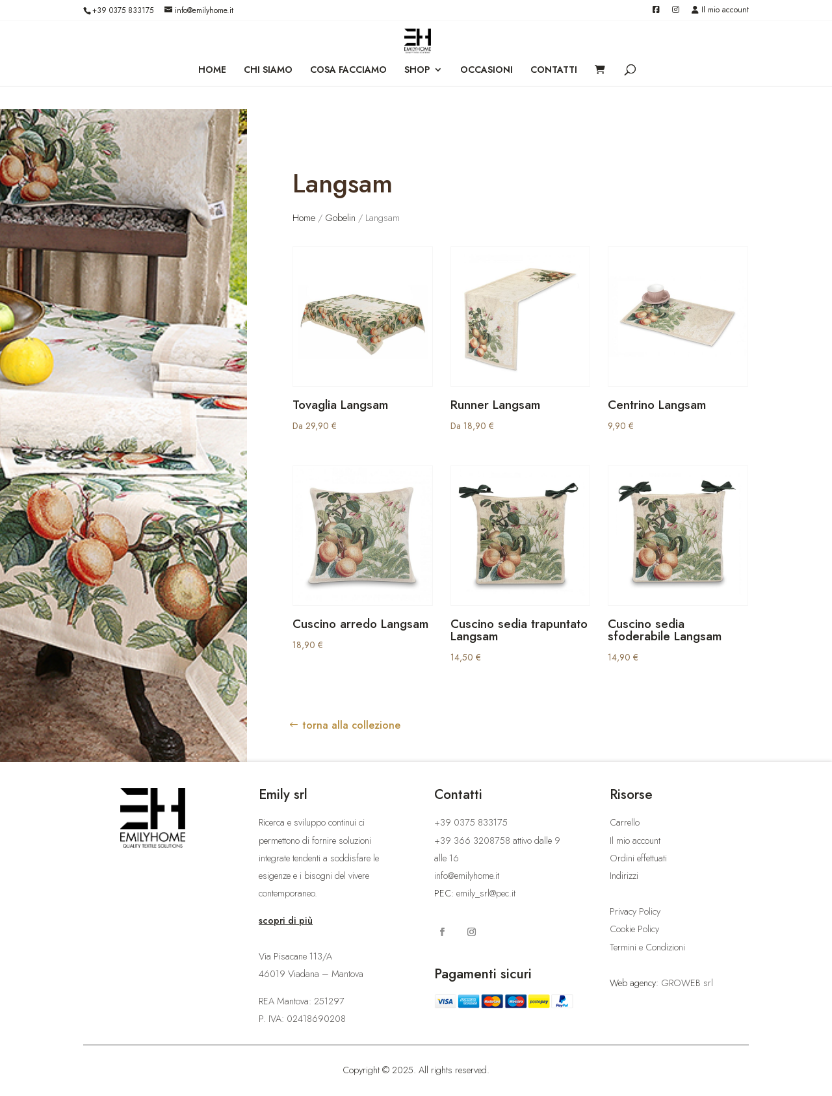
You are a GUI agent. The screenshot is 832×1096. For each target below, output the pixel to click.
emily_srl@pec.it (485, 893)
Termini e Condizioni (647, 947)
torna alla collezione (351, 725)
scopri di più (286, 920)
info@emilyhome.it (466, 875)
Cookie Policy (634, 928)
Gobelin (340, 218)
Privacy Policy (635, 911)
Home (303, 218)
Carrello (625, 822)
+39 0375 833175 (122, 10)
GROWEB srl (687, 982)
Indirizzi (624, 875)
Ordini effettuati (638, 858)
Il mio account (720, 11)
